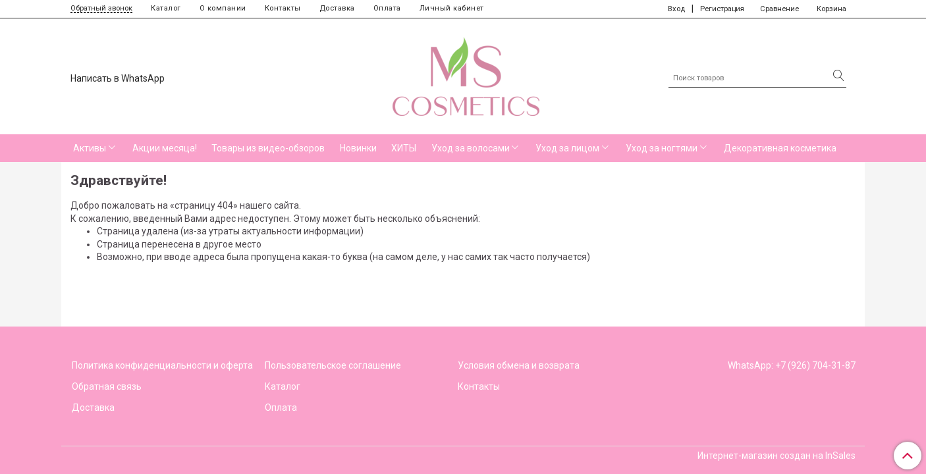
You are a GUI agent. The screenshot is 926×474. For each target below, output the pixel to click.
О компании (223, 8)
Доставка (337, 8)
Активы (89, 148)
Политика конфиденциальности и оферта (162, 365)
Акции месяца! (164, 148)
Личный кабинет (452, 8)
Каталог (166, 8)
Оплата (387, 8)
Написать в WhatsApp (117, 78)
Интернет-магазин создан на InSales (776, 455)
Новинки (358, 148)
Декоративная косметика (780, 148)
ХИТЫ (403, 148)
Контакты (283, 8)
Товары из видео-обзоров (268, 148)
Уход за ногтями (661, 148)
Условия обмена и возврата (519, 365)
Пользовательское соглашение (333, 365)
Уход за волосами (470, 148)
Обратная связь (107, 386)
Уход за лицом (567, 148)
